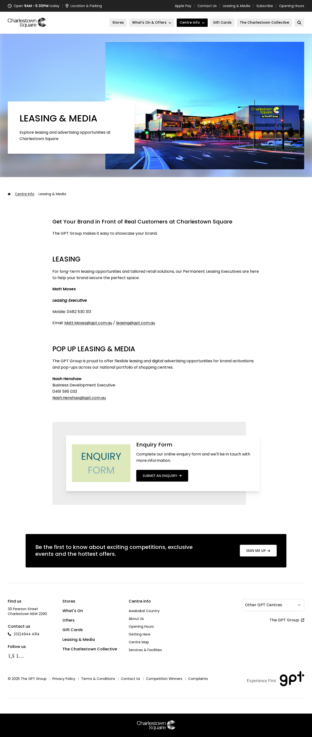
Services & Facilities (145, 649)
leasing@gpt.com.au (135, 323)
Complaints (198, 678)
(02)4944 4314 (26, 634)
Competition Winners (164, 678)
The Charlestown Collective (89, 649)
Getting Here (139, 634)
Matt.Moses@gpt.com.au (88, 323)
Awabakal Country (144, 610)
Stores (68, 601)
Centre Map (139, 642)
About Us (136, 618)
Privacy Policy (63, 678)
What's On (72, 610)
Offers (68, 620)
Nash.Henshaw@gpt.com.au (79, 398)
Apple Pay (183, 5)
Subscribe (264, 5)
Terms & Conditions (98, 678)
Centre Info (24, 194)
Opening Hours (291, 5)
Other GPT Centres (263, 605)
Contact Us (207, 5)
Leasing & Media (236, 5)
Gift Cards (72, 629)
